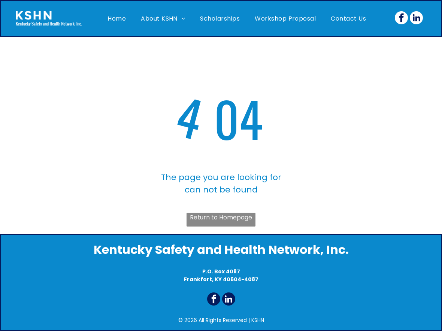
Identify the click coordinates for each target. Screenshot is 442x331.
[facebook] (401, 18)
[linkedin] (416, 18)
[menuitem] (116, 18)
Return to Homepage (221, 217)
